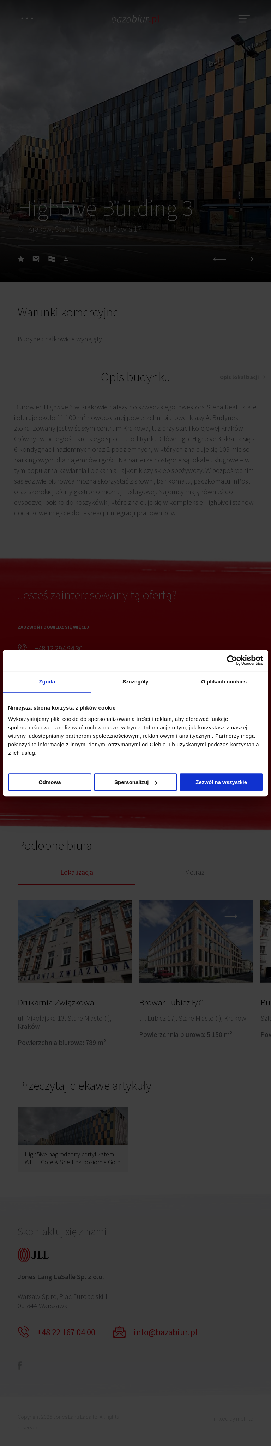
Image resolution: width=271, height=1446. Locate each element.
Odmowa (49, 782)
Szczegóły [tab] (135, 682)
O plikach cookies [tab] (224, 682)
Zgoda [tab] (47, 682)
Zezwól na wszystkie (221, 782)
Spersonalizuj (135, 782)
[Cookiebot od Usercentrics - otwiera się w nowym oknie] (232, 660)
